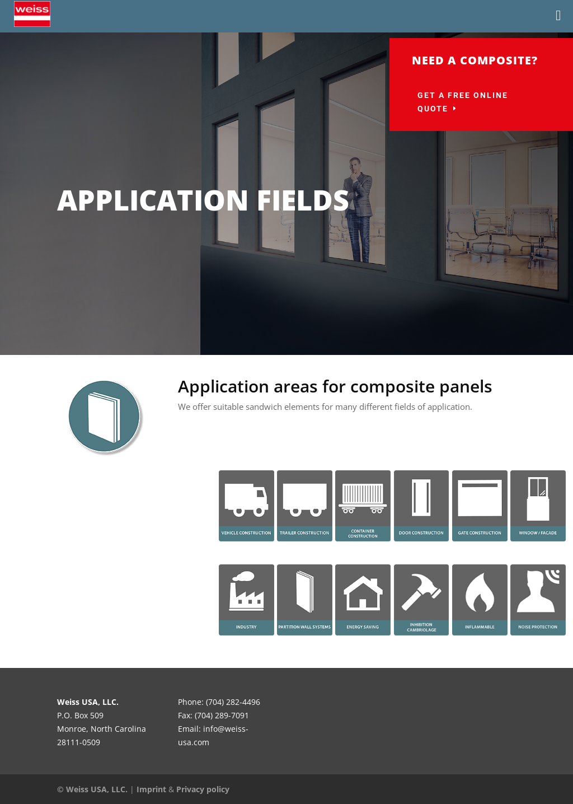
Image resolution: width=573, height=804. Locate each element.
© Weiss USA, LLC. (92, 789)
